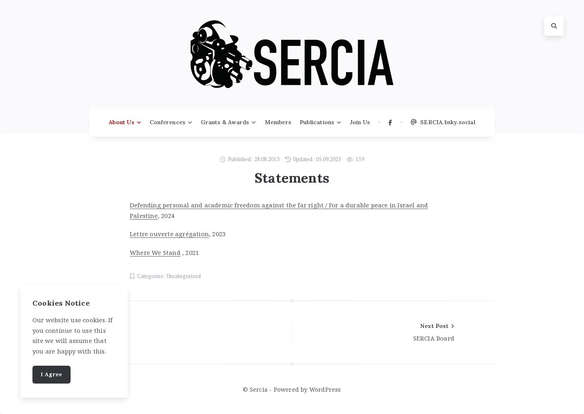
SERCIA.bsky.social (443, 122)
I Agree (51, 374)
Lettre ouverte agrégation (169, 234)
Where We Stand (155, 252)
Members (278, 122)
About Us (121, 122)
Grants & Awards (225, 122)
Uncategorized (184, 276)
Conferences (167, 122)
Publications (317, 122)
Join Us (360, 122)
